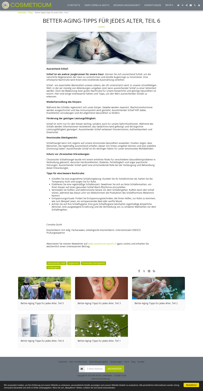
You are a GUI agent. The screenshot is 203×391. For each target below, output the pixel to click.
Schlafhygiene (53, 267)
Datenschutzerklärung (100, 378)
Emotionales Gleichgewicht (93, 263)
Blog (30, 12)
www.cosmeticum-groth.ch (102, 243)
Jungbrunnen (73, 263)
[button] (182, 5)
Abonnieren (114, 368)
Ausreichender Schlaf (56, 263)
